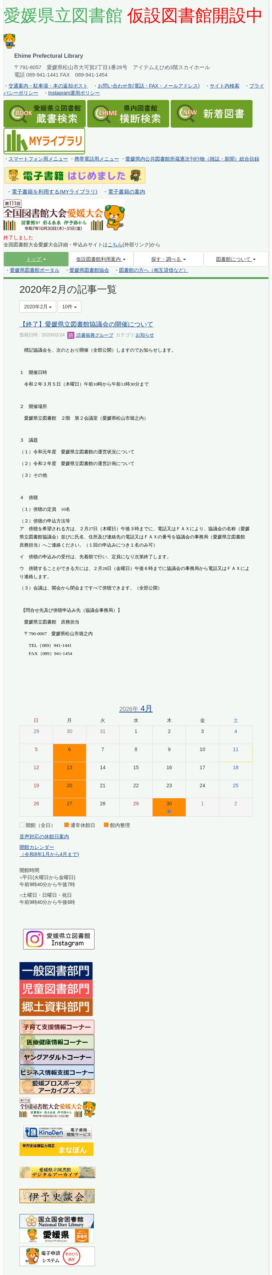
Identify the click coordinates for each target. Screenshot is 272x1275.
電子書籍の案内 (126, 192)
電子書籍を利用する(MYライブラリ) (54, 192)
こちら (115, 244)
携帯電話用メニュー (96, 159)
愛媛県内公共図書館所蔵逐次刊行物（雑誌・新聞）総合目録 (192, 159)
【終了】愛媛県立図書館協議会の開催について (86, 324)
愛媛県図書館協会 (89, 270)
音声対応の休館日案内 (44, 836)
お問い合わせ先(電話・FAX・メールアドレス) (149, 86)
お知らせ (145, 335)
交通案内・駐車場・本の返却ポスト (48, 86)
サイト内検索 (224, 86)
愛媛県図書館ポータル (35, 270)
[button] (36, 259)
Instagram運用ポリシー (74, 93)
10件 (69, 306)
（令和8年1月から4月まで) (49, 854)
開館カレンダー (36, 847)
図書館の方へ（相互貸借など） (153, 270)
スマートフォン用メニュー (38, 159)
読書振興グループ (90, 335)
